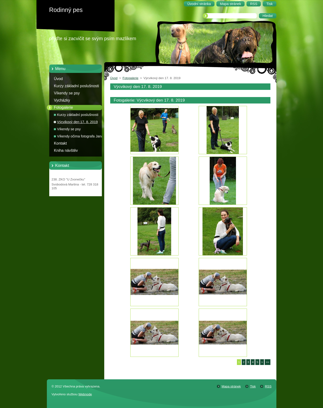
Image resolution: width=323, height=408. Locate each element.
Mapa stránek (231, 386)
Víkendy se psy (67, 93)
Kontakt (60, 143)
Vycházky (62, 100)
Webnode (85, 394)
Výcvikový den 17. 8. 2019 (77, 122)
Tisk (253, 386)
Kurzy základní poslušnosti (76, 86)
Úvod (58, 79)
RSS (268, 386)
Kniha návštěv (66, 150)
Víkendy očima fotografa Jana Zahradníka (80, 137)
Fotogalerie (63, 107)
